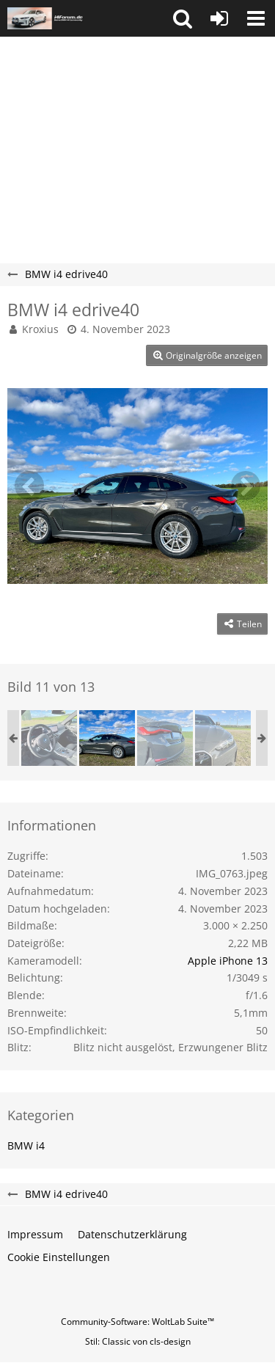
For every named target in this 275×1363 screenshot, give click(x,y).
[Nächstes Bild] (245, 485)
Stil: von (138, 1341)
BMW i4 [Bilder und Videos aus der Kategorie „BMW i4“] (26, 1145)
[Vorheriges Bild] (29, 485)
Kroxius (40, 329)
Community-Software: (137, 1321)
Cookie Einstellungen (58, 1257)
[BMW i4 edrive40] (49, 738)
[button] (182, 18)
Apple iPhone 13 (228, 961)
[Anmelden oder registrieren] (219, 18)
